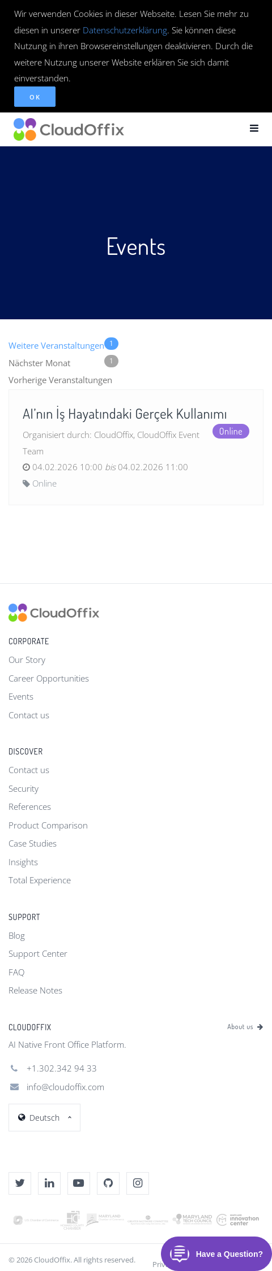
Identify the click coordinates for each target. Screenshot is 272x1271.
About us (245, 1026)
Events (20, 696)
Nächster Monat (63, 361)
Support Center (37, 953)
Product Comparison (48, 825)
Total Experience (39, 880)
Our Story (26, 659)
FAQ (16, 972)
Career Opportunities (48, 678)
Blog (16, 935)
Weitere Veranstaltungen (63, 344)
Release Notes (35, 990)
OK (34, 97)
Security (23, 788)
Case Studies (32, 843)
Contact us (28, 715)
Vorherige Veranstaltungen (60, 379)
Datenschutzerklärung (125, 30)
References (29, 806)
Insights (23, 861)
